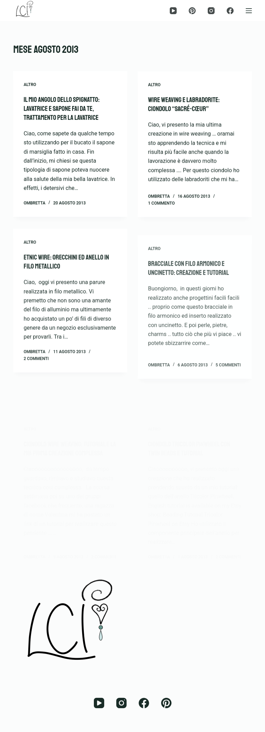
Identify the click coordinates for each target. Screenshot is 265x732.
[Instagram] (211, 10)
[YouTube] (173, 10)
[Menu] (249, 11)
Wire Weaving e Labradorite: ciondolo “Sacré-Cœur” (184, 106)
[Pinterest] (192, 10)
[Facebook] (230, 10)
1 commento (161, 204)
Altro (29, 85)
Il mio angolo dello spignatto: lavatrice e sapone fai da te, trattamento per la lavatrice (61, 109)
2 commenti (36, 369)
